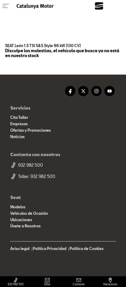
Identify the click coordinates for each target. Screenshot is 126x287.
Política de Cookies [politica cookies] (87, 249)
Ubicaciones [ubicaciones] (21, 220)
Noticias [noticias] (17, 137)
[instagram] (96, 91)
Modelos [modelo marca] (17, 207)
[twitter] (83, 91)
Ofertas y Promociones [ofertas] (30, 130)
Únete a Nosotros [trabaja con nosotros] (25, 226)
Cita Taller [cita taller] (19, 117)
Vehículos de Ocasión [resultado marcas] (29, 213)
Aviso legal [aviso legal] (20, 249)
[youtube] (109, 91)
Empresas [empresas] (19, 124)
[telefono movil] (63, 165)
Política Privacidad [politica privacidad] (49, 249)
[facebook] (70, 91)
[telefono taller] (63, 176)
